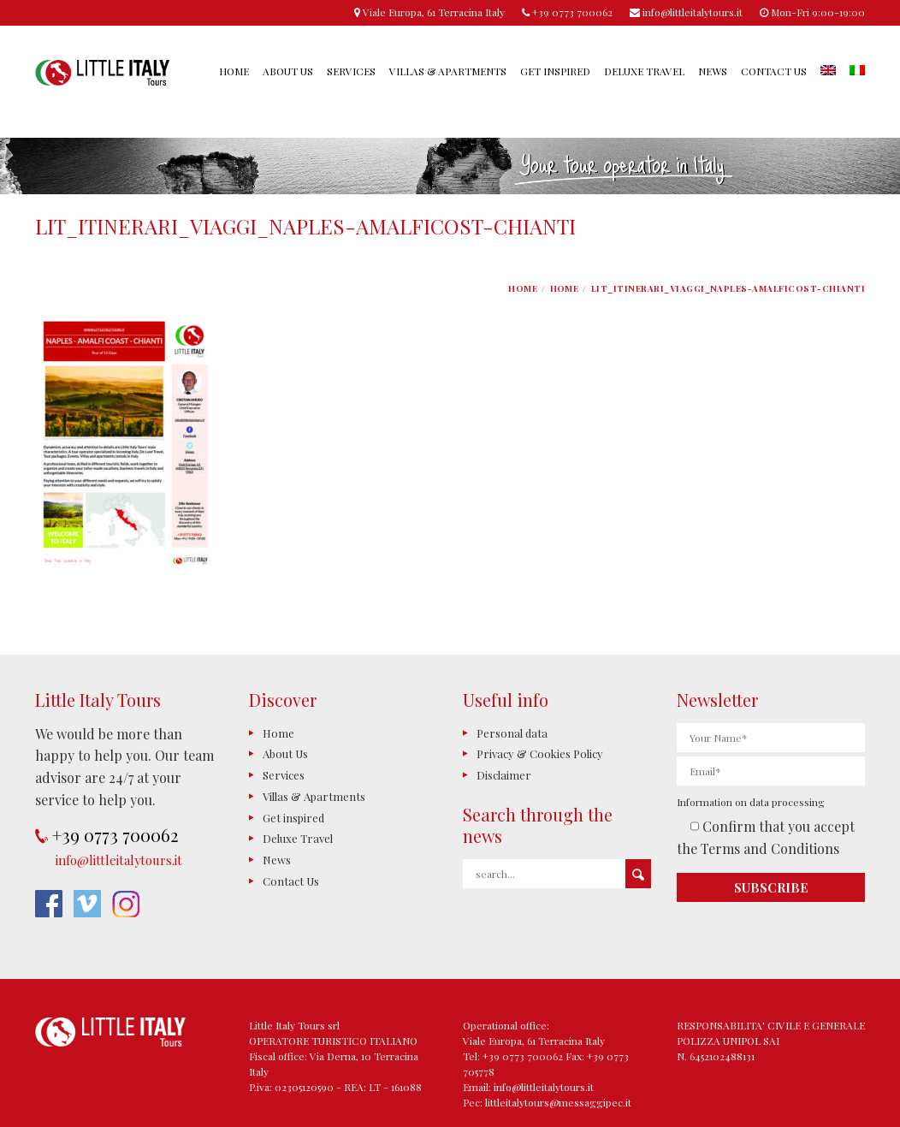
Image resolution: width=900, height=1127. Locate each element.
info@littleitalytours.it (119, 860)
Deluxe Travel (644, 71)
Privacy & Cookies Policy (540, 753)
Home (234, 71)
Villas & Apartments (447, 71)
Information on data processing (751, 802)
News (712, 71)
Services (351, 71)
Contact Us (774, 71)
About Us (288, 71)
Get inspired (555, 71)
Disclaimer (504, 775)
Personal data (512, 733)
